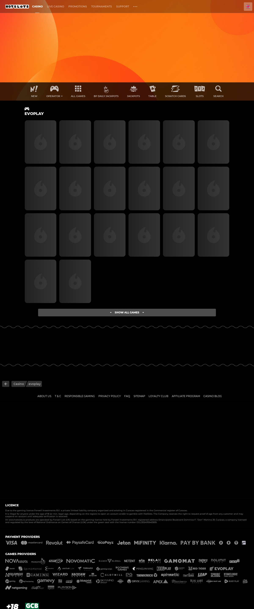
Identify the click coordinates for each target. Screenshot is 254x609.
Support (122, 6)
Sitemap (139, 396)
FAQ (127, 396)
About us (44, 396)
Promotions (77, 6)
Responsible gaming (80, 396)
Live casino (55, 6)
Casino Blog (212, 396)
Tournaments (101, 6)
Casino (37, 6)
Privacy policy (109, 396)
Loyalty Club (158, 396)
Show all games (127, 312)
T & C (58, 396)
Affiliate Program (186, 396)
